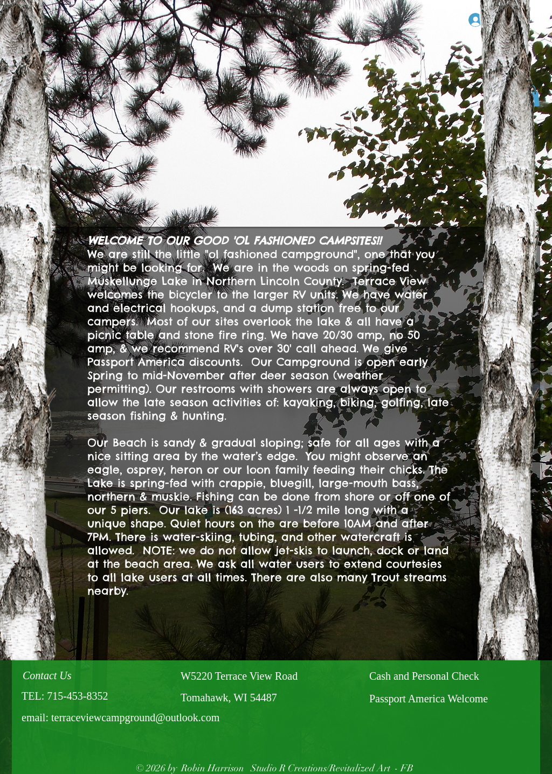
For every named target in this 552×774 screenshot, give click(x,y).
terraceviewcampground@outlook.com (135, 717)
